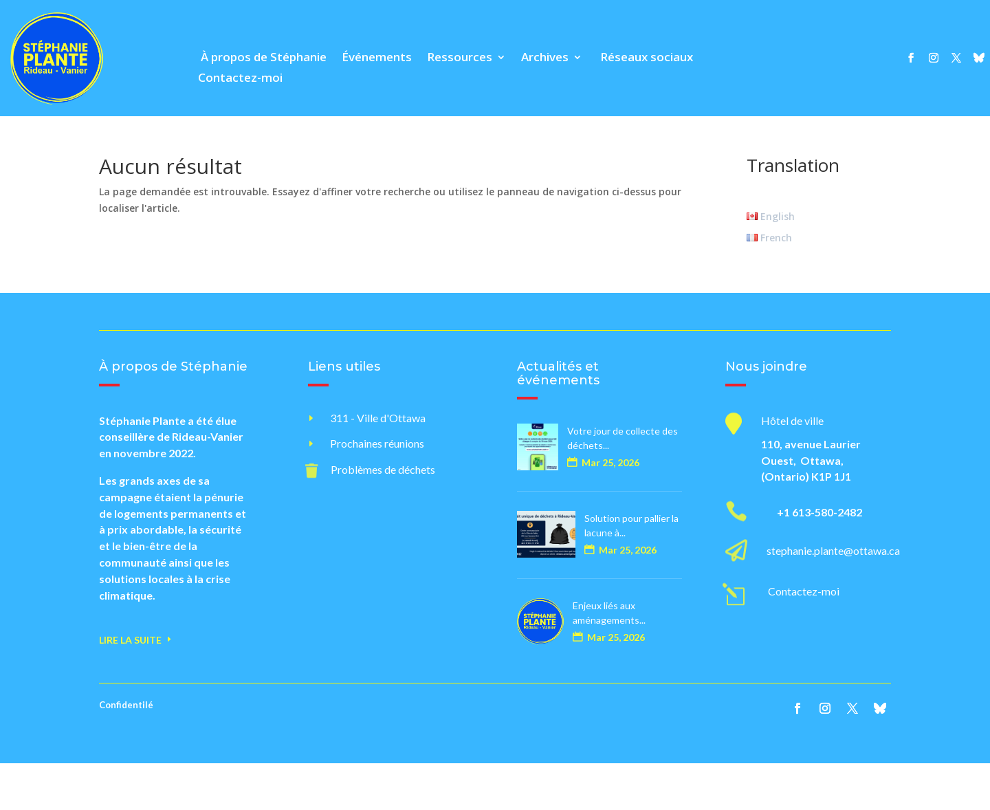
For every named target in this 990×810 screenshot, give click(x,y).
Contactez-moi (240, 79)
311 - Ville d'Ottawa (378, 417)
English (771, 216)
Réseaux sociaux (645, 58)
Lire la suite (130, 640)
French (769, 237)
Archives (545, 58)
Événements (377, 58)
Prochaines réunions (377, 443)
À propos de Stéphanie (262, 58)
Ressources (459, 58)
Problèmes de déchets (383, 469)
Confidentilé (126, 704)
